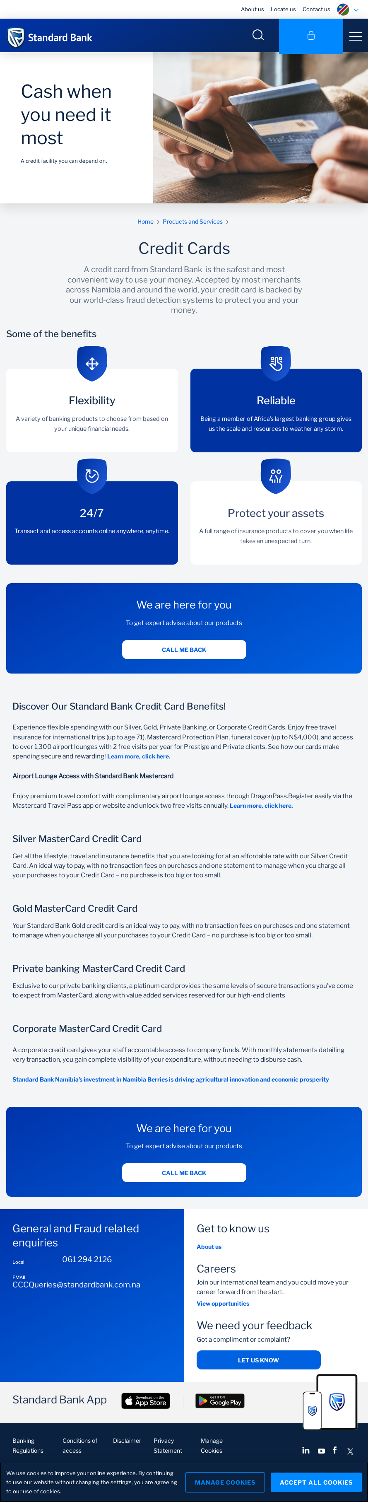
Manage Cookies (223, 1482)
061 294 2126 (87, 1261)
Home (145, 222)
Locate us (283, 9)
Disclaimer (127, 1441)
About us (252, 9)
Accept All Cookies (316, 1482)
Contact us (316, 9)
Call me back (184, 650)
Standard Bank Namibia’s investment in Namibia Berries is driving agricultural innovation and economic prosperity (170, 1080)
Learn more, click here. (140, 757)
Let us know (258, 1361)
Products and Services (193, 222)
